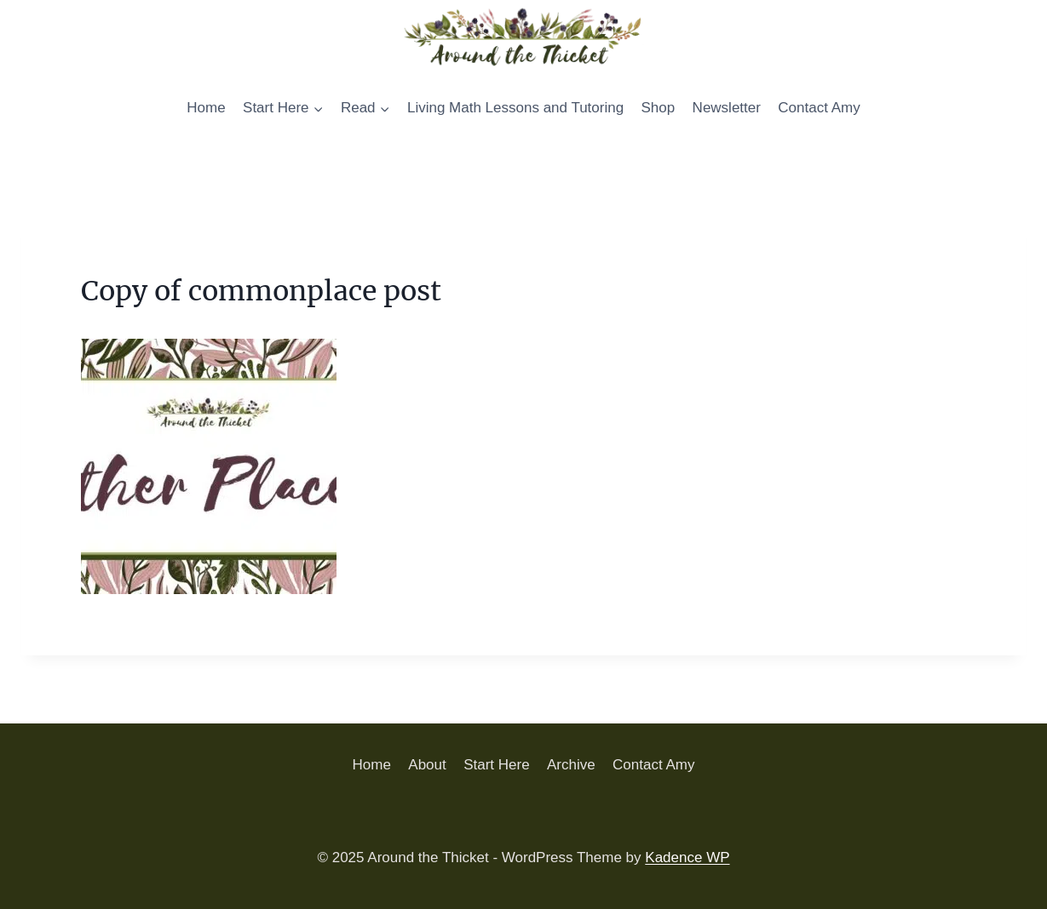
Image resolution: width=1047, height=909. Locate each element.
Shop (658, 108)
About (427, 765)
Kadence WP (687, 857)
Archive (571, 765)
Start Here (496, 765)
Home (206, 108)
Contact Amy (819, 108)
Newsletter (727, 108)
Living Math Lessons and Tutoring (515, 108)
